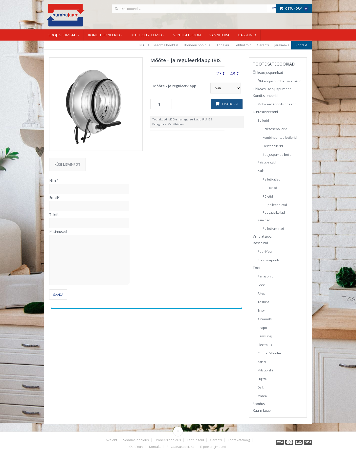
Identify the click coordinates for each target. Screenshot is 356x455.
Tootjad (259, 267)
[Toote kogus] (161, 104)
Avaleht (111, 440)
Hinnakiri (222, 45)
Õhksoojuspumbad (268, 72)
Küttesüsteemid (146, 35)
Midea (262, 396)
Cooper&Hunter (269, 353)
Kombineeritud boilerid (280, 138)
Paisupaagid (267, 162)
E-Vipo (262, 328)
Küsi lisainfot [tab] (67, 164)
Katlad (262, 171)
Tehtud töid (242, 45)
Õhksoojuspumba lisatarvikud (279, 81)
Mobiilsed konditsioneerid (277, 104)
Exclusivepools (269, 260)
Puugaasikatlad (274, 212)
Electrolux (265, 345)
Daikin (262, 387)
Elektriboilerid (273, 146)
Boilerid (263, 120)
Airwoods (265, 319)
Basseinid (247, 35)
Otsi (275, 8)
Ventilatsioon (187, 35)
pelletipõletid (277, 205)
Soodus (259, 403)
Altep (261, 293)
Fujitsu (262, 379)
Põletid (268, 196)
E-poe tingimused (213, 446)
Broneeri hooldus (197, 45)
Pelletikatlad (271, 179)
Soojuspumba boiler (278, 155)
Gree (261, 285)
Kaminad (264, 220)
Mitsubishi (265, 370)
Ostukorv (293, 8)
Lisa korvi (230, 104)
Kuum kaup (262, 410)
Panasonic (265, 276)
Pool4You (265, 252)
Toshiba (263, 302)
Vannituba (219, 35)
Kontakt (301, 45)
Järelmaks (281, 45)
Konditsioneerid (104, 35)
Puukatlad (270, 188)
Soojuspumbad (62, 35)
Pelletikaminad (273, 229)
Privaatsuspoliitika (180, 446)
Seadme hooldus (165, 45)
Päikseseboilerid (275, 129)
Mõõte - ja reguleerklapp (174, 86)
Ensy (261, 310)
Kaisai (262, 362)
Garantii (263, 45)
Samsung (264, 336)
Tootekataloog (239, 440)
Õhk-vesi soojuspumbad (272, 89)
